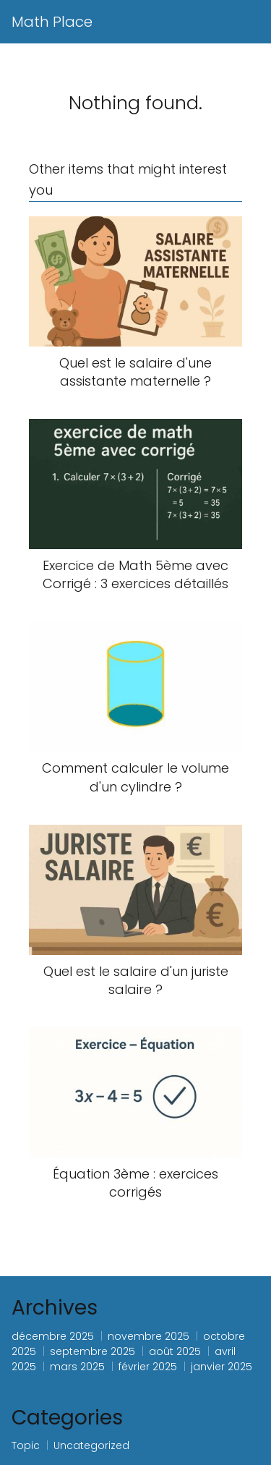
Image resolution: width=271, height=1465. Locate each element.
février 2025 (148, 1366)
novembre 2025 (148, 1336)
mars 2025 (77, 1366)
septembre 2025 (92, 1351)
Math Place (52, 22)
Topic (26, 1445)
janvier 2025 (221, 1366)
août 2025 (175, 1351)
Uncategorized (91, 1445)
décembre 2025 (53, 1336)
